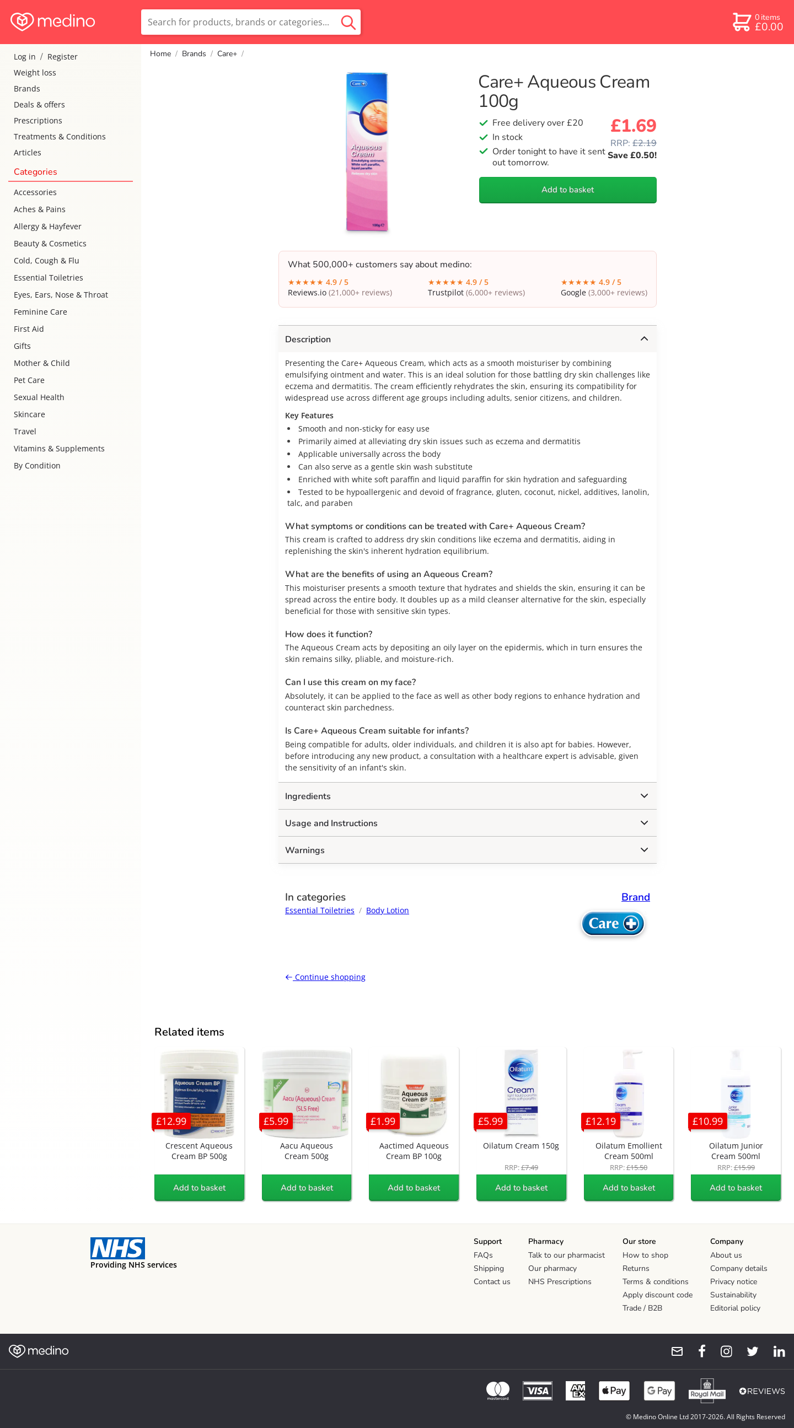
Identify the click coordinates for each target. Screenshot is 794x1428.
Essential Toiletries (48, 277)
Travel (25, 431)
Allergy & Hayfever (48, 226)
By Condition (37, 465)
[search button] (348, 22)
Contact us (492, 1281)
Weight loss (35, 72)
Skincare (29, 414)
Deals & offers (39, 104)
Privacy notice (733, 1281)
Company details (739, 1268)
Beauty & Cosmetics (50, 243)
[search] (251, 22)
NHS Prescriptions (560, 1281)
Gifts (22, 346)
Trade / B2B (642, 1308)
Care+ (227, 54)
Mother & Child (42, 363)
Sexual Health (39, 397)
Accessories (35, 192)
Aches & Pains (40, 209)
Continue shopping (325, 977)
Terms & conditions (656, 1281)
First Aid (29, 329)
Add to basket (567, 189)
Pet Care (29, 380)
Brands (27, 88)
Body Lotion (387, 910)
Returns (636, 1268)
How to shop (645, 1255)
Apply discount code (658, 1295)
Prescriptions (38, 120)
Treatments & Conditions (60, 136)
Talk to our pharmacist (566, 1255)
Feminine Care (40, 311)
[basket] (757, 22)
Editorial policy (735, 1308)
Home (160, 54)
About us (726, 1255)
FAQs (483, 1255)
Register (62, 56)
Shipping (489, 1268)
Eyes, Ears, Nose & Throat (61, 294)
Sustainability (733, 1295)
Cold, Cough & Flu (46, 260)
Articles (27, 152)
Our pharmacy (552, 1268)
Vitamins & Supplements (59, 448)
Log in (25, 56)
